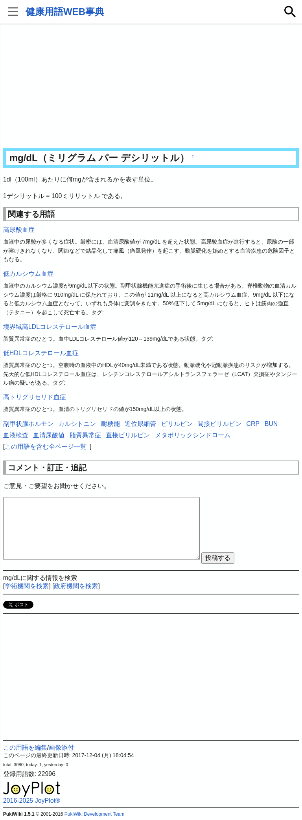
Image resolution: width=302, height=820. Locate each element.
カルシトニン (77, 423)
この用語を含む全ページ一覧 (46, 446)
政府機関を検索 (76, 586)
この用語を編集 (25, 747)
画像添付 (61, 747)
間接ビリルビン (219, 423)
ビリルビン (177, 423)
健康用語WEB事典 (65, 11)
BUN (271, 423)
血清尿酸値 (48, 435)
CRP (253, 423)
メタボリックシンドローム (192, 435)
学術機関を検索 (27, 586)
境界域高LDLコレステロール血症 (49, 326)
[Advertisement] (151, 86)
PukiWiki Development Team (94, 814)
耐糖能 (110, 423)
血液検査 (15, 435)
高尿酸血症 (19, 229)
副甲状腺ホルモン (28, 423)
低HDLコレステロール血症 (41, 353)
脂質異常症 (85, 435)
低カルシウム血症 (28, 273)
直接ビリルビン (128, 435)
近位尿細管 (140, 423)
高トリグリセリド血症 (34, 397)
